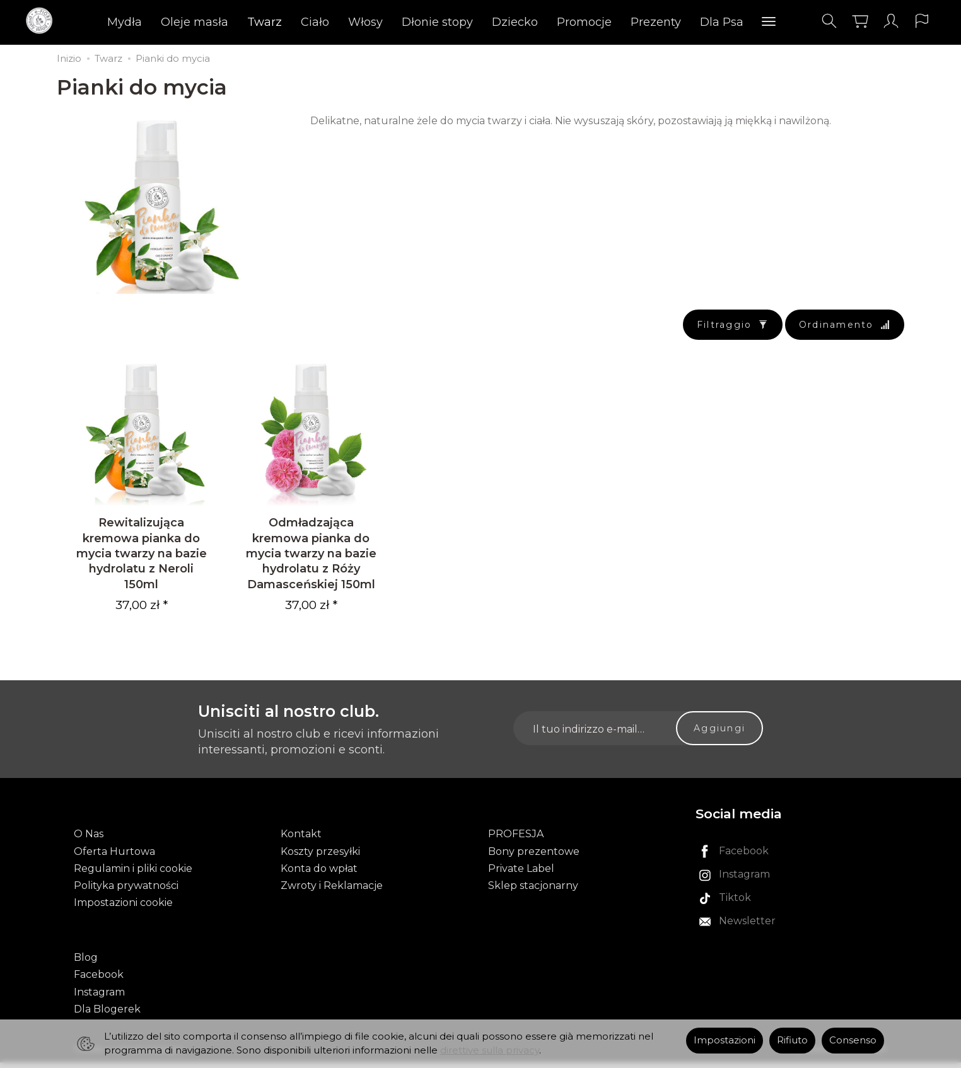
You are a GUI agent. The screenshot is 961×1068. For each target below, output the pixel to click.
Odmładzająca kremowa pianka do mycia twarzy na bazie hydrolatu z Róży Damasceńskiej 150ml (311, 559)
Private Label (521, 874)
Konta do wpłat (319, 874)
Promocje (584, 22)
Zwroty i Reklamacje (332, 891)
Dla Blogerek (107, 1015)
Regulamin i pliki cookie (133, 874)
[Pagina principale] (42, 21)
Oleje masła (194, 22)
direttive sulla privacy (489, 1050)
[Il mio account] (891, 21)
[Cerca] (829, 21)
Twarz (264, 22)
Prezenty (656, 22)
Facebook (99, 981)
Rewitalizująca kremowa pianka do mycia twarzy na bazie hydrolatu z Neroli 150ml (141, 559)
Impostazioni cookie (123, 908)
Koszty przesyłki (320, 857)
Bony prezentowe (534, 857)
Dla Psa (721, 22)
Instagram (99, 998)
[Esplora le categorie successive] (768, 22)
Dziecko (515, 22)
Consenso (853, 1040)
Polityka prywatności (126, 891)
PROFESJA (516, 840)
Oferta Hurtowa (114, 857)
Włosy (365, 22)
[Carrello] (860, 21)
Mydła (124, 22)
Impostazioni (724, 1040)
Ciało (315, 22)
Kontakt (301, 840)
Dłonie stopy (437, 22)
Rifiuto (792, 1040)
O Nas (88, 840)
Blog (86, 964)
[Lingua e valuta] (922, 21)
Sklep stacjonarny (533, 891)
